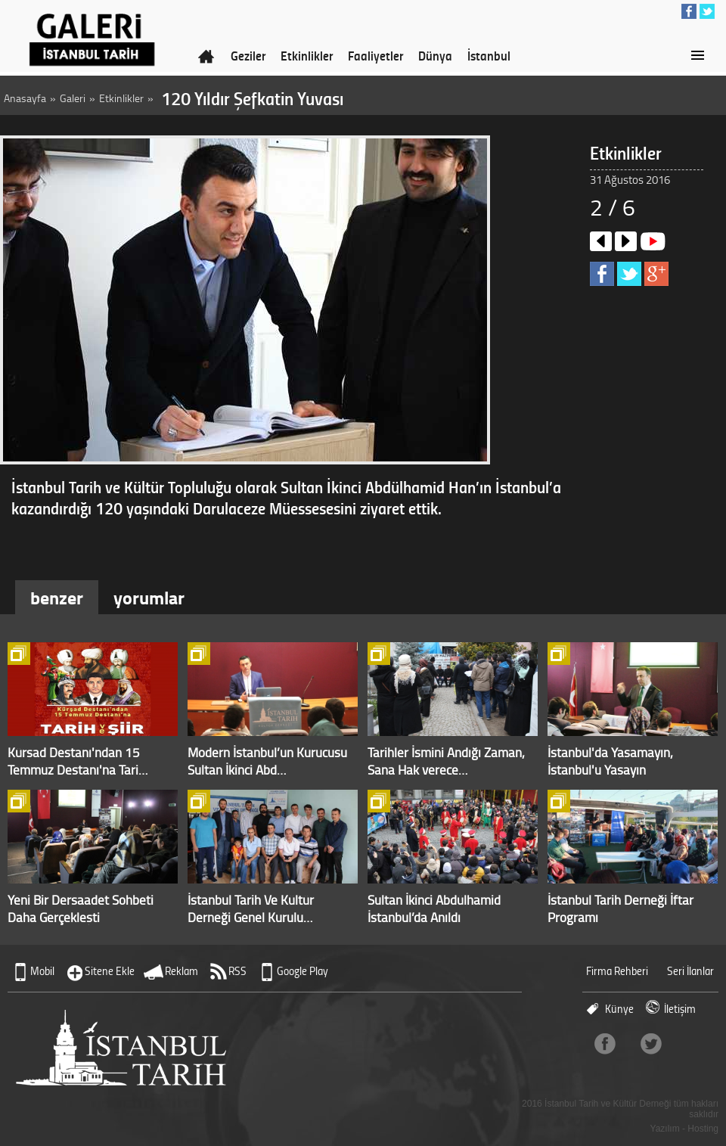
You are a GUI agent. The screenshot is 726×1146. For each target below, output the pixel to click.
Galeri (72, 98)
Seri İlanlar (690, 971)
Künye (619, 1009)
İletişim (680, 1009)
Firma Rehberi (617, 971)
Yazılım (665, 1128)
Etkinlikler (307, 55)
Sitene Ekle (110, 971)
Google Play (302, 971)
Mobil (42, 971)
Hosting (702, 1128)
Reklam (181, 971)
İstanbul (488, 55)
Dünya (435, 55)
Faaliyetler (375, 55)
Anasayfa (25, 98)
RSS (237, 971)
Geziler (248, 55)
